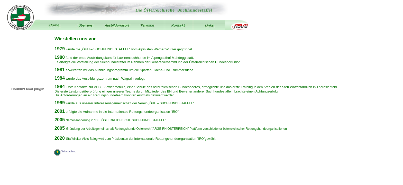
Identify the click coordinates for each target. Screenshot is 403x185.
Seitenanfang (68, 151)
